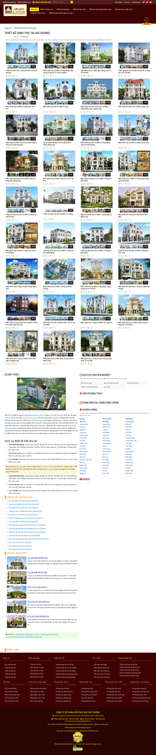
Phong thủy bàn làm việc (140, 691)
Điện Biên (106, 473)
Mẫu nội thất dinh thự (111, 383)
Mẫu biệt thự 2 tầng (36, 670)
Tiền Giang (106, 441)
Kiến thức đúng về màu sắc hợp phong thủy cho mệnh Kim (27, 532)
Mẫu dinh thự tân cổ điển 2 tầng (55, 107)
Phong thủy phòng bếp (63, 698)
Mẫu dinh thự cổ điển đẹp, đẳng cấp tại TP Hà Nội (96, 71)
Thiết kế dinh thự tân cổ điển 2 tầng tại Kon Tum (133, 252)
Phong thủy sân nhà (113, 691)
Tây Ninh (83, 446)
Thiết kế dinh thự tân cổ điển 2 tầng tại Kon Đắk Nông (58, 252)
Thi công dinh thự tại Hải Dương (15, 637)
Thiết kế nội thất (10, 677)
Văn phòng (25, 418)
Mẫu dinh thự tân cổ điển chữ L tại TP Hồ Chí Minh (59, 324)
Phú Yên (128, 424)
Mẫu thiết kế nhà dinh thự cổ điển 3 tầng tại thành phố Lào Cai (21, 324)
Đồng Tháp (129, 471)
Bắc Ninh (129, 454)
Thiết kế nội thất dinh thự (89, 387)
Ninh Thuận (106, 427)
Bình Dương (130, 451)
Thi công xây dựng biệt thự (38, 602)
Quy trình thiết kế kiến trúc (38, 616)
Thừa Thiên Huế (131, 441)
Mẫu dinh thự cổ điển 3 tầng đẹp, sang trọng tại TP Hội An (96, 288)
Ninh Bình (129, 427)
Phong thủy (20, 466)
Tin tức (126, 2)
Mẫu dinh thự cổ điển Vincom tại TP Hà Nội (58, 180)
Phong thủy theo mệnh (89, 695)
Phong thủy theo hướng (140, 701)
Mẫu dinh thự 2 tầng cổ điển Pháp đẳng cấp (21, 288)
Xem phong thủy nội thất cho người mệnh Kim (23, 514)
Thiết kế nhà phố (10, 674)
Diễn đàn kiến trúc (24, 2)
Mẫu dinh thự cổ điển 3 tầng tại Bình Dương (57, 288)
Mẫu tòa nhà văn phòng (38, 688)
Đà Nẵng (106, 421)
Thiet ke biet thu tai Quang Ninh (130, 673)
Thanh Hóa (83, 443)
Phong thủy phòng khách (64, 691)
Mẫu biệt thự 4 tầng (36, 677)
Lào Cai (128, 430)
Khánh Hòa (129, 462)
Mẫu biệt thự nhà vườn (102, 668)
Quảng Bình (107, 424)
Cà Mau (128, 449)
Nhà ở (42, 415)
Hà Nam (128, 468)
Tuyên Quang (130, 438)
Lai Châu (129, 432)
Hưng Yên (83, 465)
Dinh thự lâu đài (86, 383)
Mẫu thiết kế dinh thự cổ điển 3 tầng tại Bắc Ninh (96, 180)
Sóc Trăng (129, 446)
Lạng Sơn (83, 432)
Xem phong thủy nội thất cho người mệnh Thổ (23, 507)
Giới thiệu (118, 2)
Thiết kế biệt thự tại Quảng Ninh (66, 674)
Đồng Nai (83, 473)
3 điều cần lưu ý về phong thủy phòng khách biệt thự (25, 511)
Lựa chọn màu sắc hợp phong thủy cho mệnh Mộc (24, 535)
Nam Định (129, 473)
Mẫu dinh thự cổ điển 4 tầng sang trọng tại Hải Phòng (133, 180)
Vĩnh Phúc (83, 438)
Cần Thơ (83, 421)
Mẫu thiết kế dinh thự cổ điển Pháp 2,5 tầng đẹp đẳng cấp (21, 180)
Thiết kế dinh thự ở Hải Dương (33, 637)
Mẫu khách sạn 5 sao (37, 695)
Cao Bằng (129, 460)
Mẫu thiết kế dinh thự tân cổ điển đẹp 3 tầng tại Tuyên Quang (21, 144)
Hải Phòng (129, 419)
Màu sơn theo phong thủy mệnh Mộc (20, 549)
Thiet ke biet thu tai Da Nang (129, 670)
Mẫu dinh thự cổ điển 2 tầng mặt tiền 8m (20, 108)
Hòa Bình (106, 465)
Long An (105, 430)
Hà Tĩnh (105, 468)
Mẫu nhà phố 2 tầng (11, 698)
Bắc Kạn (105, 457)
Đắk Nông (106, 462)
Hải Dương (55, 418)
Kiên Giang (106, 449)
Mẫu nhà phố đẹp (11, 688)
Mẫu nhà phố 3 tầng (11, 701)
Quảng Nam (84, 424)
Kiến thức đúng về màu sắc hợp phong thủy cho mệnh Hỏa (27, 528)
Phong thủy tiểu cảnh (114, 688)
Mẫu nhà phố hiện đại (12, 695)
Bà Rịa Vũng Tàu (85, 460)
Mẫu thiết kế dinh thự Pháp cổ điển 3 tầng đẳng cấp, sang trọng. (95, 108)
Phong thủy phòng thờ (63, 701)
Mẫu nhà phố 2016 (11, 691)
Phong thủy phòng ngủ (63, 695)
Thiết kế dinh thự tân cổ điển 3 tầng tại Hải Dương (21, 216)
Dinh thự (7, 418)
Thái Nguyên (107, 443)
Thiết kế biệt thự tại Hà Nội (65, 664)
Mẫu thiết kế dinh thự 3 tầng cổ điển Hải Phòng (134, 288)
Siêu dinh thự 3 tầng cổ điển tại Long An (96, 323)
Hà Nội (82, 419)
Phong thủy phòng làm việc (141, 698)
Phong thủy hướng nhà (89, 691)
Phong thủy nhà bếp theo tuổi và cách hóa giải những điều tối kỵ (29, 539)
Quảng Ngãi (130, 421)
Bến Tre (105, 454)
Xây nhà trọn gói (10, 664)
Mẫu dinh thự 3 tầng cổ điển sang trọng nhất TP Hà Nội (96, 360)
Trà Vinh (82, 441)
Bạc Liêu (83, 457)
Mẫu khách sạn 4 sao (37, 698)
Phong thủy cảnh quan (114, 698)
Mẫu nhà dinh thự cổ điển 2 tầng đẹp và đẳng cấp (96, 216)
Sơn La (105, 446)
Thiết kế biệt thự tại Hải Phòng (66, 668)
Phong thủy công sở (139, 688)
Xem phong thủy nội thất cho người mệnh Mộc (23, 521)
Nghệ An (82, 430)
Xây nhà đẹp (50, 469)
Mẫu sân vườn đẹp (100, 664)
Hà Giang (83, 471)
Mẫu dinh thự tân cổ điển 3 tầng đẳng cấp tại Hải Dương (95, 144)
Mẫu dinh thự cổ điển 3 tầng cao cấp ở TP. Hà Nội (21, 252)
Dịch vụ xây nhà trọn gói (37, 587)
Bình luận (24, 37)
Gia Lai (105, 471)
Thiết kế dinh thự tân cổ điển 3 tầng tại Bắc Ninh (96, 252)
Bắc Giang (129, 457)
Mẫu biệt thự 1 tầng (36, 667)
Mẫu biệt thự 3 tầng (36, 674)
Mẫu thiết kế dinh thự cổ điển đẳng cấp (133, 107)
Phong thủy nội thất (62, 688)
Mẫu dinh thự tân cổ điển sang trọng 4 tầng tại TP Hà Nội (133, 324)
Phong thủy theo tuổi (139, 695)
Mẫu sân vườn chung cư (102, 674)
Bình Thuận (83, 451)
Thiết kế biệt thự (33, 415)
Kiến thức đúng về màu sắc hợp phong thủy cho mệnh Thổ (27, 525)
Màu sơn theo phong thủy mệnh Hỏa (20, 542)
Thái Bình (129, 443)
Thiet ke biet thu (35, 664)
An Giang (106, 460)
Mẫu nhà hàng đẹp (36, 701)
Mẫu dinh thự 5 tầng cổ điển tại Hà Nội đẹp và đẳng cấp (21, 360)
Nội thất (53, 415)
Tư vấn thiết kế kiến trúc (38, 558)
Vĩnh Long (106, 438)
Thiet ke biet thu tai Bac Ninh (129, 676)
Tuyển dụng (136, 2)
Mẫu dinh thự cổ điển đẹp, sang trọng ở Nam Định (58, 360)
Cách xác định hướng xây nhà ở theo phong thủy (24, 504)
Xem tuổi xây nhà (87, 698)
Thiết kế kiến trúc (10, 668)
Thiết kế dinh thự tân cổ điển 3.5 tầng (58, 214)
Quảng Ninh (84, 435)
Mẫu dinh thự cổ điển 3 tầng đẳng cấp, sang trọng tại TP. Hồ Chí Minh (58, 71)
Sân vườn (33, 418)
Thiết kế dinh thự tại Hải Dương (24, 634)
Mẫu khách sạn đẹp (37, 691)
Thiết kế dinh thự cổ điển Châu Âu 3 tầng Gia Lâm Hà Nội (134, 71)
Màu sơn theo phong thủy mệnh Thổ (20, 546)
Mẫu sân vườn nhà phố (102, 677)
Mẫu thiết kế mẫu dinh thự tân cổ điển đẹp (133, 216)
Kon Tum (83, 449)
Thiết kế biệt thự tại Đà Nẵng (65, 671)
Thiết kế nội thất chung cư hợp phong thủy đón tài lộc (26, 518)
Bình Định (83, 454)
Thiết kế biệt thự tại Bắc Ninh (65, 677)
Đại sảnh (107, 387)
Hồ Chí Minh (107, 419)
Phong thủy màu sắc (88, 701)
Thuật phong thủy (87, 688)
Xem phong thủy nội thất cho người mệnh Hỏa (23, 500)
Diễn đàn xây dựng (9, 2)
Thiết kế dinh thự (36, 420)
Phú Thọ (82, 427)
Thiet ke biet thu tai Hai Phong (129, 667)
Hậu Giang (129, 465)
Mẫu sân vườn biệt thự (101, 671)
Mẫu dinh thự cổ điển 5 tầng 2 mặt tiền (133, 143)
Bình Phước (107, 451)
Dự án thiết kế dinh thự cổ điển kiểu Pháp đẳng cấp (57, 144)
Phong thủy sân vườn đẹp (115, 695)
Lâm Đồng (106, 432)
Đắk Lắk (82, 462)
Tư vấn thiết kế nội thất (37, 572)
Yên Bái (128, 435)
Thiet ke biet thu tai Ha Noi (128, 664)
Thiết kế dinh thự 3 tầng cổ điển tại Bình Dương (21, 71)
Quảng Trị (106, 435)
